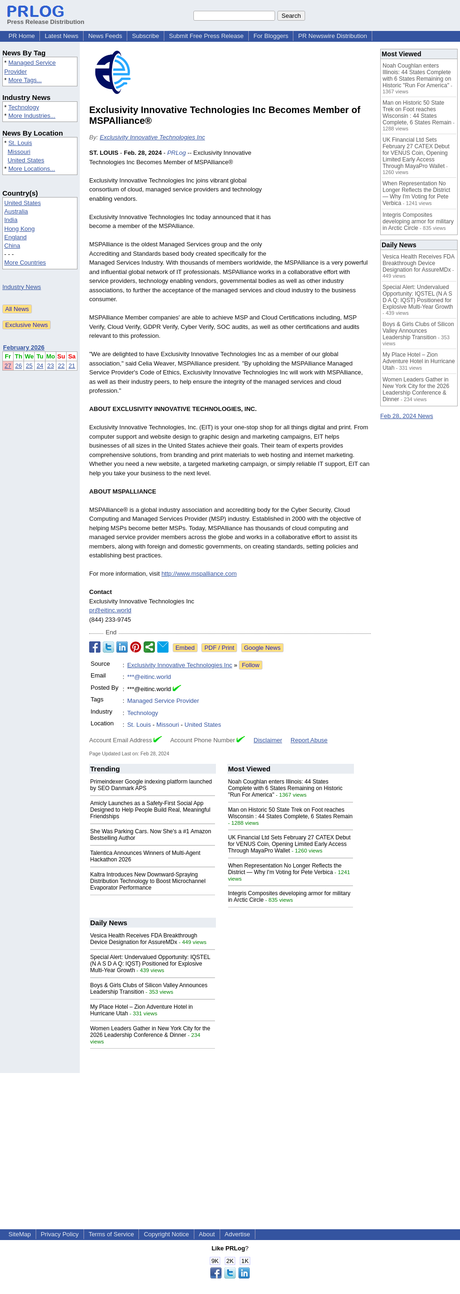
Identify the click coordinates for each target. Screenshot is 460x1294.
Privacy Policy (60, 1234)
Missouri (19, 151)
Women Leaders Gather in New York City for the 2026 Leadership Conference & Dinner (150, 1031)
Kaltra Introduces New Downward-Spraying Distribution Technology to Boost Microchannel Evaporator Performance (148, 881)
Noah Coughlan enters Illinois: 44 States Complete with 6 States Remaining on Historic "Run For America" (285, 788)
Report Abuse (309, 740)
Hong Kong (19, 228)
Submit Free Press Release (206, 35)
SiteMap (19, 1234)
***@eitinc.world (149, 676)
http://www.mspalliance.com (199, 573)
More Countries (25, 262)
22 (61, 365)
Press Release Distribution (45, 18)
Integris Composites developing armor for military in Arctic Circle (418, 221)
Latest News (61, 35)
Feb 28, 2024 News (406, 415)
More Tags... (25, 80)
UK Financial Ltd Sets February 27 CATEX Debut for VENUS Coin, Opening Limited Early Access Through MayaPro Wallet (289, 844)
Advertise (237, 1234)
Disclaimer (267, 740)
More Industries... (31, 115)
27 (8, 365)
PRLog (176, 152)
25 (29, 365)
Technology (23, 107)
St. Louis (20, 142)
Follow (251, 665)
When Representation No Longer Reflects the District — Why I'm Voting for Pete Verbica (285, 868)
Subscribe (145, 35)
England (15, 237)
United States (26, 160)
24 (40, 365)
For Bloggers (270, 35)
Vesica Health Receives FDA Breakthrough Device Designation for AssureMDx (143, 938)
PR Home (21, 35)
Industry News (21, 286)
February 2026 (24, 347)
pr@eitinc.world (110, 610)
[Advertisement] (323, 205)
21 (72, 365)
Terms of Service (111, 1234)
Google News (262, 647)
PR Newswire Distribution (332, 35)
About (207, 1234)
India (10, 219)
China (12, 245)
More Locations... (31, 168)
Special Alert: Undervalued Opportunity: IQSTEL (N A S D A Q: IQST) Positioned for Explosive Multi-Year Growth (150, 964)
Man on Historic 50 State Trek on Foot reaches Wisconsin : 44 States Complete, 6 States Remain (290, 813)
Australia (16, 211)
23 (50, 365)
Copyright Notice (166, 1234)
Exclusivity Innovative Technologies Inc (152, 137)
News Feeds (105, 35)
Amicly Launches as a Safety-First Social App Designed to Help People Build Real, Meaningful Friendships (150, 810)
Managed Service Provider (163, 700)
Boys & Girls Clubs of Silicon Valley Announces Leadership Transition (418, 331)
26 (18, 365)
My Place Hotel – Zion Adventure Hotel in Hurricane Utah (419, 361)
